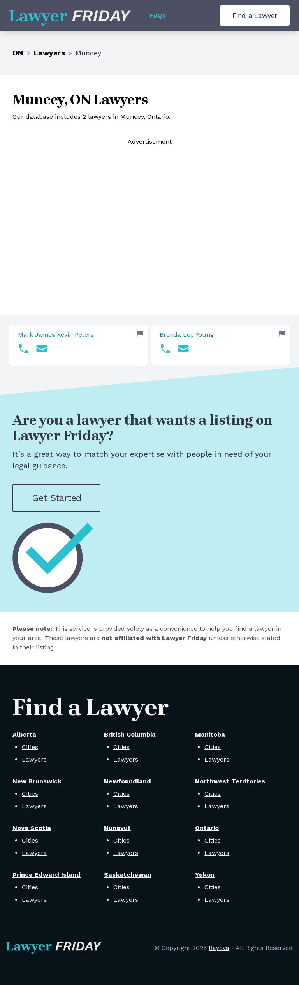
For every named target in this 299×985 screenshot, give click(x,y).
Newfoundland (127, 781)
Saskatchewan (127, 874)
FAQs (158, 15)
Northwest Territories (230, 781)
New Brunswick (37, 781)
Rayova (219, 948)
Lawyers (49, 53)
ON (17, 53)
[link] (78, 345)
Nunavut (117, 828)
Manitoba (210, 734)
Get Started (56, 497)
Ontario (207, 828)
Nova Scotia (31, 828)
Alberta (24, 734)
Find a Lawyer (254, 15)
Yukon (205, 874)
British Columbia (130, 734)
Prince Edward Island (46, 874)
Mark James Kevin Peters (56, 334)
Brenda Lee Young (187, 334)
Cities (30, 747)
